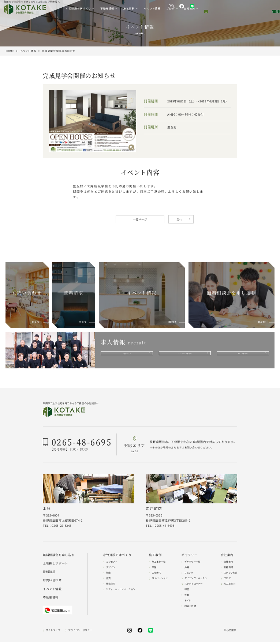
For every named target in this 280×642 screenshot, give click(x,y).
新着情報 (228, 567)
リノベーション (160, 578)
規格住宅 (110, 583)
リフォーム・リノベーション (120, 589)
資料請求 (49, 572)
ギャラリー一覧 (192, 561)
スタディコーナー (193, 583)
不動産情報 (51, 597)
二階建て (156, 572)
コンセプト (111, 561)
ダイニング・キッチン (195, 578)
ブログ (227, 578)
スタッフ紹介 (230, 572)
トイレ (187, 600)
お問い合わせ (52, 580)
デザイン (110, 567)
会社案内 (228, 561)
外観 (186, 567)
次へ (179, 219)
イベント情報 (52, 589)
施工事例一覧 (158, 561)
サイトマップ (53, 630)
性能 (108, 572)
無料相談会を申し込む (58, 555)
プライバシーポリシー (80, 630)
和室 (186, 589)
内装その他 (190, 606)
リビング (189, 572)
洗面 (186, 595)
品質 (108, 578)
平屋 (154, 567)
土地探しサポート (55, 563)
